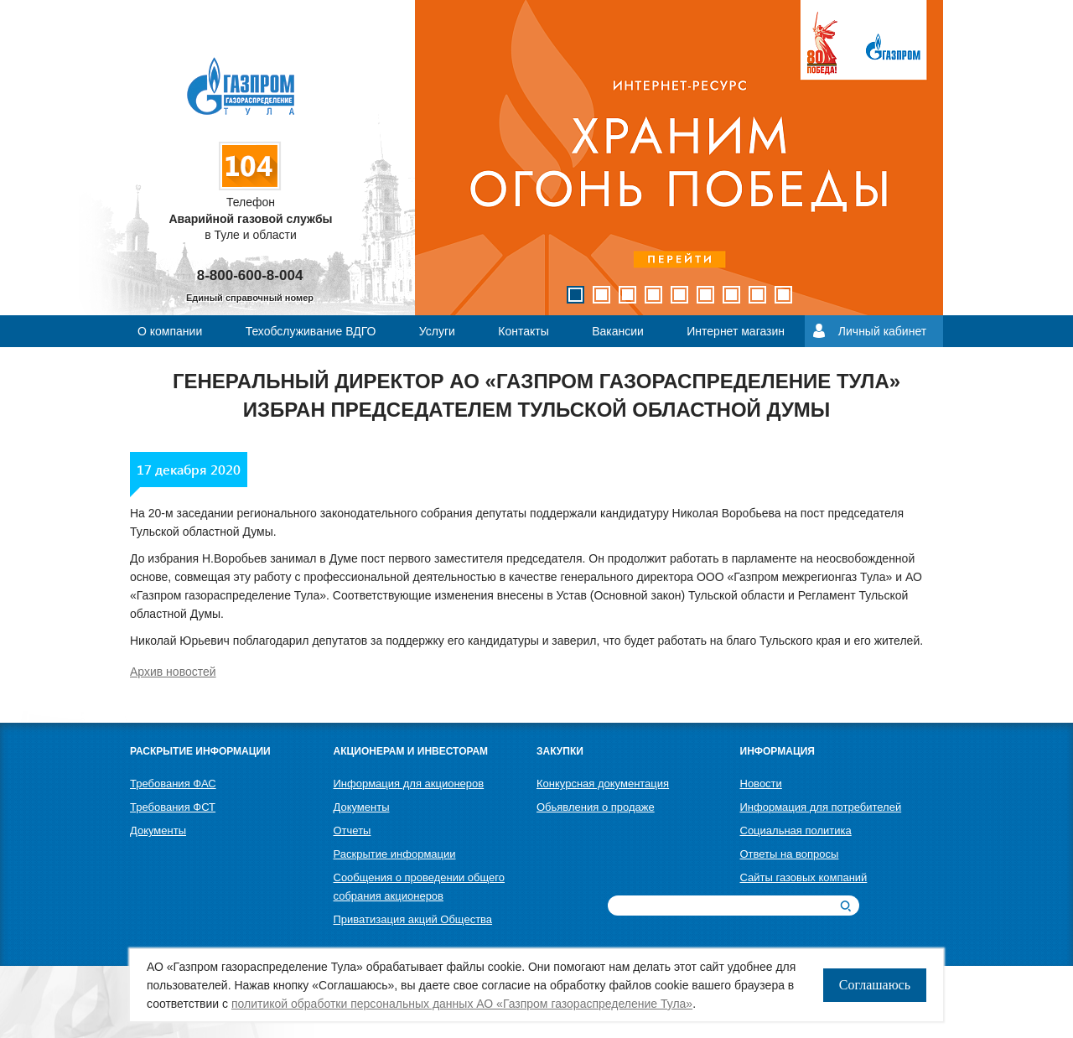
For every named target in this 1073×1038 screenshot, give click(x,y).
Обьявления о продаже (595, 807)
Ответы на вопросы (789, 854)
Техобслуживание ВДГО (311, 331)
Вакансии (618, 331)
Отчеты (352, 830)
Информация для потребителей (821, 807)
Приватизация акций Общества (413, 919)
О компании (169, 331)
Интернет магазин (736, 331)
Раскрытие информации (395, 854)
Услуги (437, 331)
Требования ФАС (173, 783)
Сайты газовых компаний (804, 877)
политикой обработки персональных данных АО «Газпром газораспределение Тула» (461, 1003)
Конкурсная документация (602, 783)
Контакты (523, 331)
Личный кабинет (882, 331)
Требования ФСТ (172, 807)
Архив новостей (173, 671)
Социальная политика (796, 830)
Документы (158, 830)
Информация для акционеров (409, 783)
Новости (761, 783)
